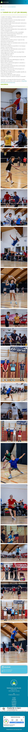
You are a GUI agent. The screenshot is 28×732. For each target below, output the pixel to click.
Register (14, 704)
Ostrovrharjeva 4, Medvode (8, 725)
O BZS (14, 698)
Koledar (14, 699)
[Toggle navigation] (25, 2)
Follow (16, 722)
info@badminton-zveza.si (13, 694)
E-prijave (14, 701)
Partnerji (14, 703)
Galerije (14, 706)
